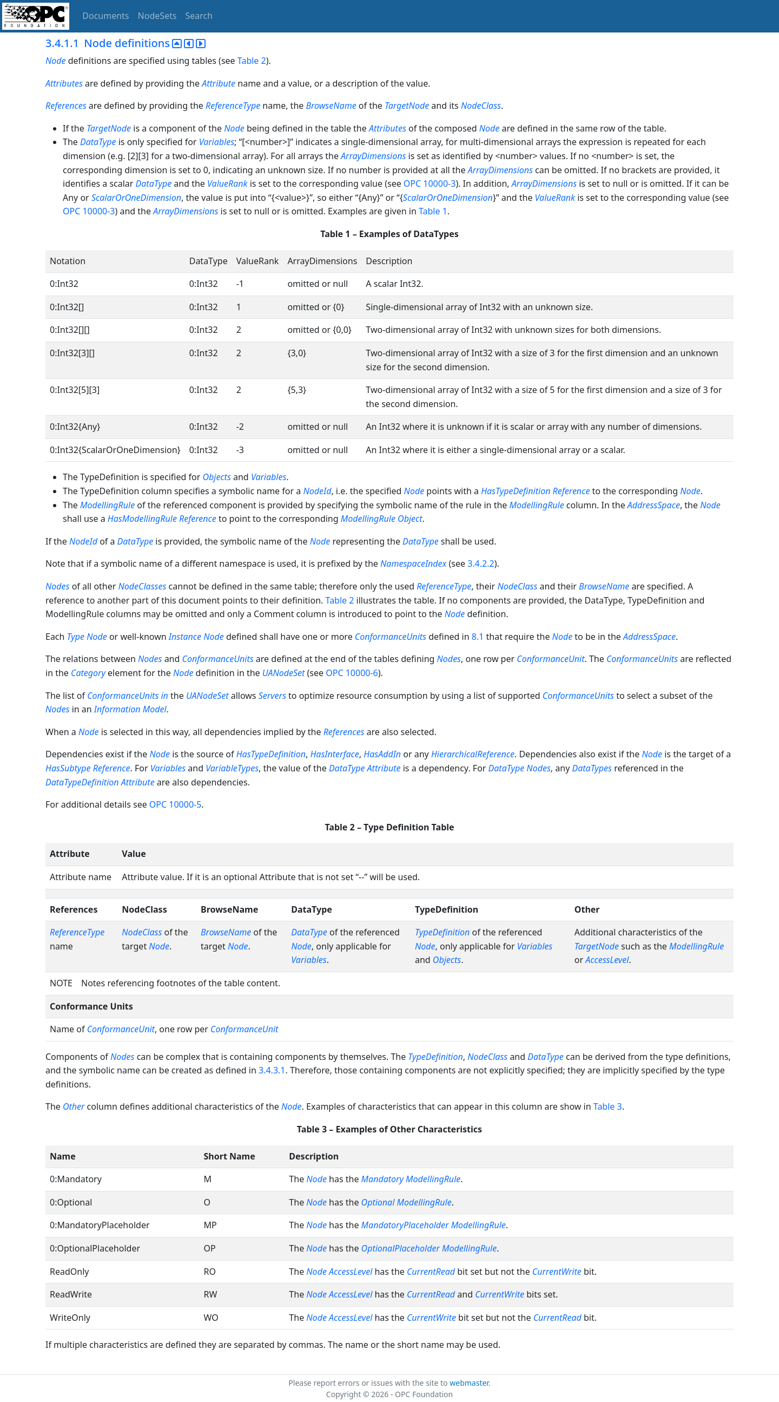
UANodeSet (283, 673)
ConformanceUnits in (127, 696)
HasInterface (334, 754)
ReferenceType (233, 106)
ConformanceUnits (390, 637)
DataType (98, 142)
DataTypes (592, 768)
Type (75, 637)
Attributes (64, 83)
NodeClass (481, 106)
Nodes (57, 586)
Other (73, 1106)
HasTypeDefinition (515, 491)
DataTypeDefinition (82, 782)
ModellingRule (107, 505)
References (66, 106)
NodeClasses (142, 586)
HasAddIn (382, 754)
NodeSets (157, 16)
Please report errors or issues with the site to (369, 1383)
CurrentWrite (557, 1271)
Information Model (130, 709)
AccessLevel (607, 960)
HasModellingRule (142, 519)
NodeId (317, 491)
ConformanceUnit (550, 659)
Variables (216, 142)
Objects (216, 477)
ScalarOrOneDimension (136, 198)
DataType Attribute (365, 768)
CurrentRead (431, 1271)
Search (199, 16)
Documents (105, 16)
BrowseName (331, 106)
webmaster (469, 1383)
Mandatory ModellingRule (411, 1179)
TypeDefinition (442, 932)
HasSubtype (68, 768)
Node (55, 61)
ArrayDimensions (373, 156)
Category (88, 673)
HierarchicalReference (472, 754)
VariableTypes (232, 768)
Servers (273, 696)
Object (410, 519)
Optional (378, 1202)
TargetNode (407, 106)
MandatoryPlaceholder (405, 1225)
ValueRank (227, 183)
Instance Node (196, 637)
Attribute (218, 83)
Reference (571, 491)
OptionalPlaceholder (400, 1248)
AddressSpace (654, 505)
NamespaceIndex (413, 563)
